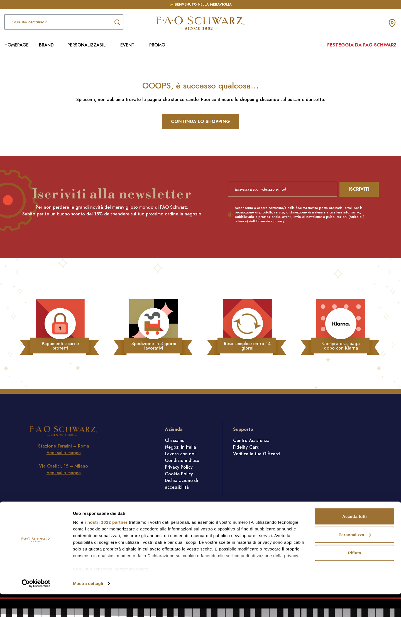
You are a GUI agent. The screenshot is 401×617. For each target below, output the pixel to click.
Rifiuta (354, 575)
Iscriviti (359, 189)
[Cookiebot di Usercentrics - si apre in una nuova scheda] (36, 606)
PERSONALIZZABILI (87, 45)
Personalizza (355, 557)
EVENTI (128, 45)
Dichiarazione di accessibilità (181, 483)
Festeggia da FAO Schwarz (362, 45)
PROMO (157, 45)
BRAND (46, 45)
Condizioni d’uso (182, 460)
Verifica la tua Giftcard (256, 454)
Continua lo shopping (200, 121)
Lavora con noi (180, 454)
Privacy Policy (179, 467)
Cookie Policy (179, 474)
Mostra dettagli (88, 606)
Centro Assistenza (251, 440)
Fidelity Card (246, 447)
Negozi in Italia (180, 447)
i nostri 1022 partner (106, 544)
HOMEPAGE (16, 45)
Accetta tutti (354, 539)
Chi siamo (175, 440)
